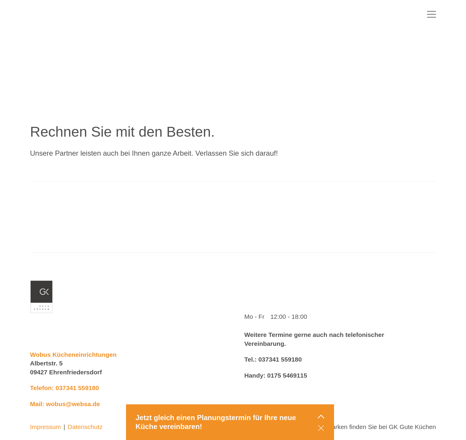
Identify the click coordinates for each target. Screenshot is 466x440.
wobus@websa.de (73, 403)
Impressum (45, 426)
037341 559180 (77, 387)
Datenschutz (85, 426)
